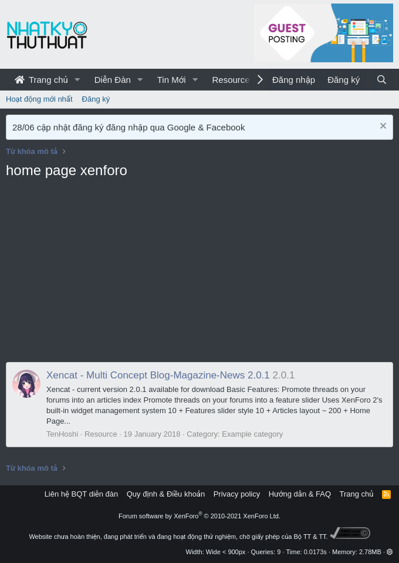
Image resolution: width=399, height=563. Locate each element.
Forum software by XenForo (199, 516)
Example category (252, 434)
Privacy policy (237, 494)
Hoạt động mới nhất (39, 99)
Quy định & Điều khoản (166, 494)
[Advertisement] (199, 274)
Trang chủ (41, 80)
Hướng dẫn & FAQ (300, 494)
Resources (233, 80)
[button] (77, 80)
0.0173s (315, 551)
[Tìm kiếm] (381, 80)
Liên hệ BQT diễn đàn (82, 494)
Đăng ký (96, 99)
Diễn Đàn (112, 80)
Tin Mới (171, 80)
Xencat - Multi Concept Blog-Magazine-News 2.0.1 (158, 375)
